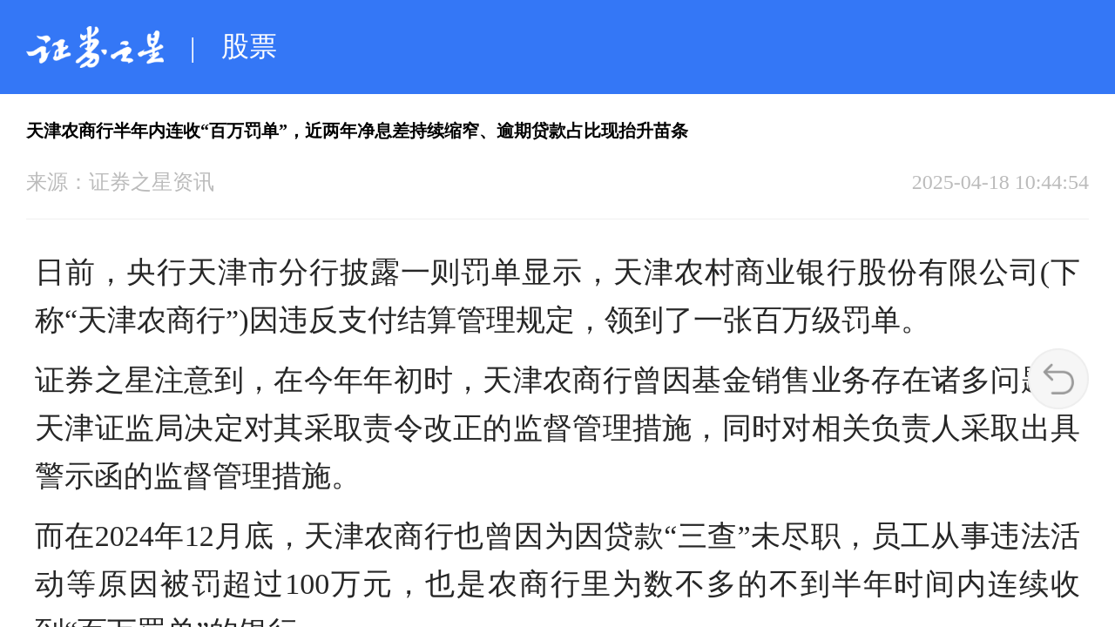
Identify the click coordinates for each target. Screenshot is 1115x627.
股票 (249, 46)
